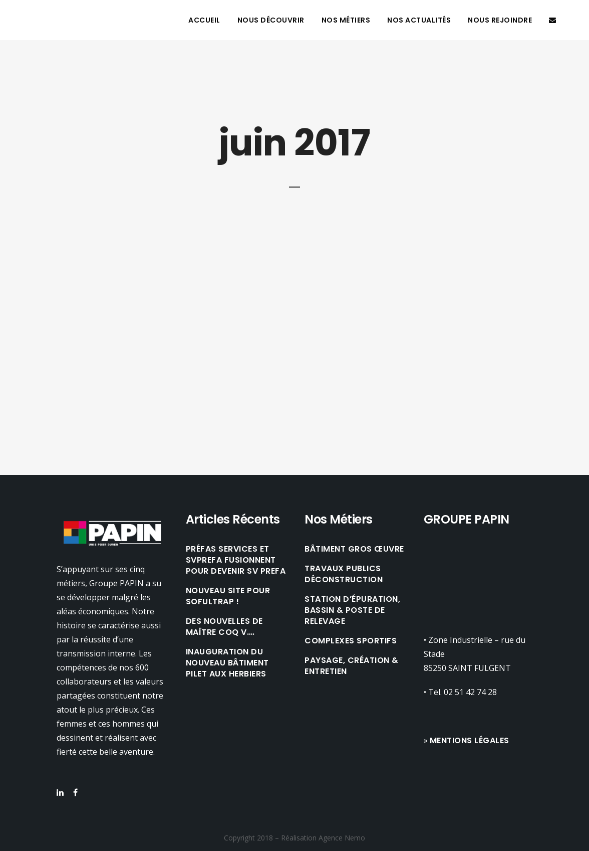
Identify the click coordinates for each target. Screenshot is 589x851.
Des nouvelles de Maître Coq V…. (224, 627)
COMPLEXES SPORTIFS (351, 640)
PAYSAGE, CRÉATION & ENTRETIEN (352, 666)
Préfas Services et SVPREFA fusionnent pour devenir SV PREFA (236, 560)
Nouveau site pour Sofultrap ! (228, 596)
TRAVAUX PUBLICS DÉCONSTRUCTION (344, 574)
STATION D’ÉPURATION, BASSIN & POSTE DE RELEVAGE (352, 610)
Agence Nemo (342, 837)
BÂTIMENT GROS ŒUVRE (354, 549)
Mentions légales (469, 740)
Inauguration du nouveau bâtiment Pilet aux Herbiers (227, 662)
